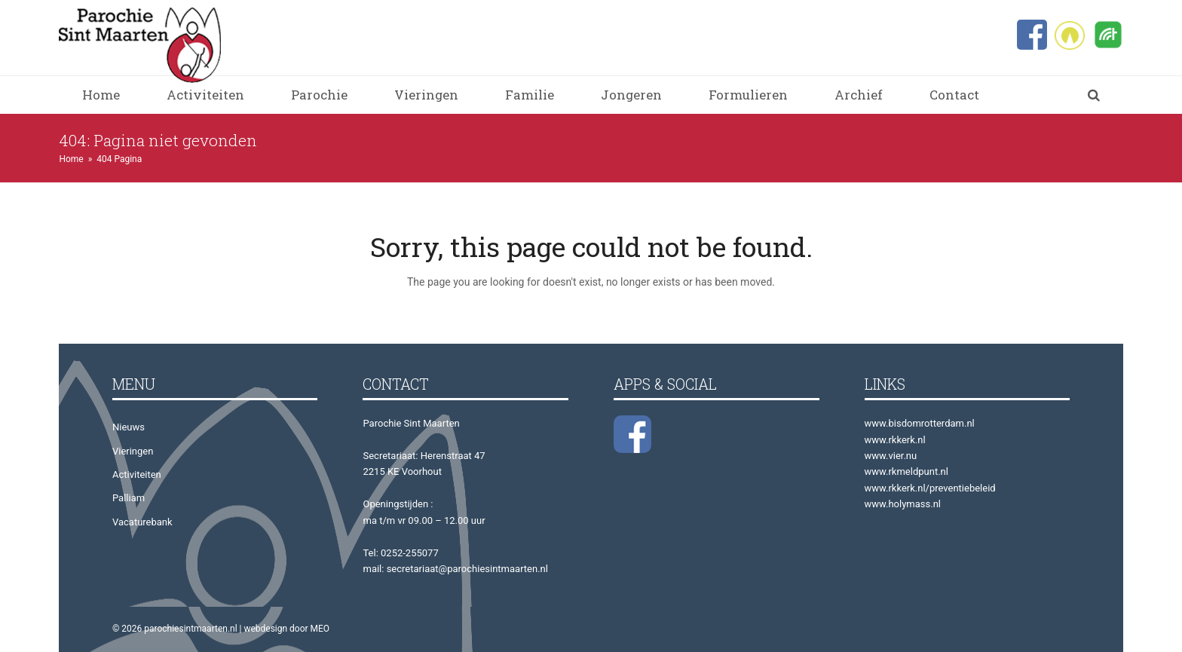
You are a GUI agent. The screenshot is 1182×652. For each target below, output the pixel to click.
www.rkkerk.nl (895, 439)
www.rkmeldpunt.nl (906, 471)
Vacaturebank (142, 522)
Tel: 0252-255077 (400, 553)
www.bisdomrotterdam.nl (920, 423)
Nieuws (128, 427)
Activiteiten (136, 474)
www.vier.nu (891, 455)
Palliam (128, 498)
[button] (1093, 95)
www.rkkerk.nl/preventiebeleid (930, 488)
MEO (320, 628)
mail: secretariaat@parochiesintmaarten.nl (455, 568)
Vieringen (132, 451)
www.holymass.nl (903, 504)
